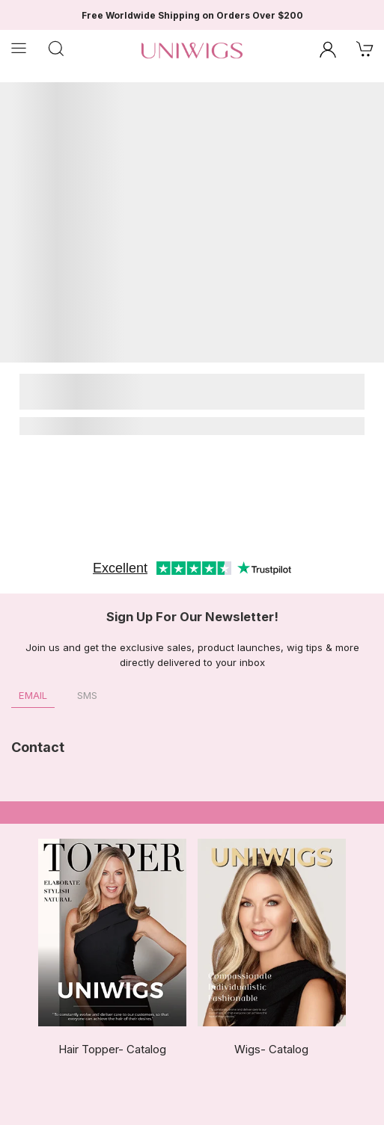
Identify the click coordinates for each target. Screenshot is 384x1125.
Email (33, 695)
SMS (87, 695)
